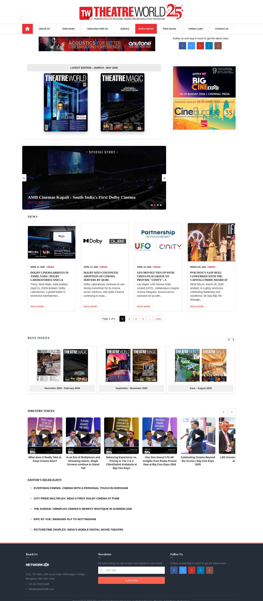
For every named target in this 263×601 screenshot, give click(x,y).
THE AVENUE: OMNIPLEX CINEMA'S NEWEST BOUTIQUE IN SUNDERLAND (83, 498)
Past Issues (169, 28)
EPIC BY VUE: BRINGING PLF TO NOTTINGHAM (65, 508)
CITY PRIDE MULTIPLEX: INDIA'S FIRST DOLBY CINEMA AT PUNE (76, 488)
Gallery (125, 28)
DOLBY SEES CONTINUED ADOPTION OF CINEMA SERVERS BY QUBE (101, 266)
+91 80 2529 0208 (38, 573)
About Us (44, 28)
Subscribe (131, 569)
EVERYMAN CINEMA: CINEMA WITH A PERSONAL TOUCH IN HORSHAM (81, 477)
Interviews (68, 28)
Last (159, 308)
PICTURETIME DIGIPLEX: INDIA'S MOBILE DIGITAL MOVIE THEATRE (78, 519)
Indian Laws (196, 28)
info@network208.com (41, 579)
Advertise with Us (97, 28)
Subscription (146, 28)
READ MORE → (38, 296)
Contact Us (221, 28)
